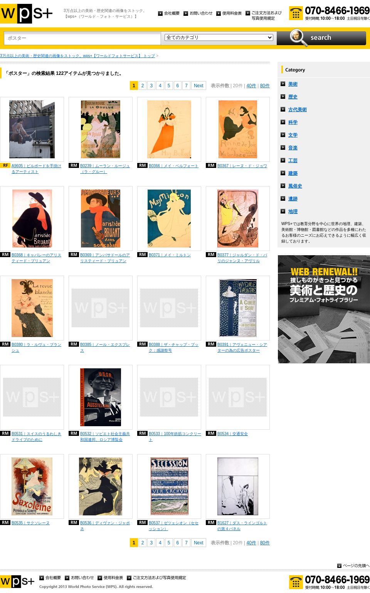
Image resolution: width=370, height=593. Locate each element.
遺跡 (293, 199)
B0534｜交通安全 (232, 434)
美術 (293, 84)
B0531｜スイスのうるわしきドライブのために (36, 437)
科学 (293, 122)
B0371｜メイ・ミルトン (170, 255)
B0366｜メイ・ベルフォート (173, 166)
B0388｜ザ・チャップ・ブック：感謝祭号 (173, 347)
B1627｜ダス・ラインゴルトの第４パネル (242, 526)
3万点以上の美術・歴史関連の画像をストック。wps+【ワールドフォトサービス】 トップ (77, 56)
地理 (293, 211)
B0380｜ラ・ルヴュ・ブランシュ (36, 347)
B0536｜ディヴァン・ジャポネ (105, 526)
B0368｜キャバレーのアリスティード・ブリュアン (36, 258)
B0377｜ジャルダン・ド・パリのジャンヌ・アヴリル (242, 258)
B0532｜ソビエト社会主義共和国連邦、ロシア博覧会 (105, 437)
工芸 (293, 160)
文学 (293, 135)
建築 (293, 173)
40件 (251, 85)
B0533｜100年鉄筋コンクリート (175, 437)
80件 (265, 85)
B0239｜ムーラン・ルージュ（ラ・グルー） (105, 169)
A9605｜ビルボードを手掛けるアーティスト (36, 169)
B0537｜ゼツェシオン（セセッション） (173, 526)
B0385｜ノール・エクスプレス (105, 347)
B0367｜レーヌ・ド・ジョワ (242, 166)
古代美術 (297, 109)
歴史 (293, 97)
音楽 (293, 148)
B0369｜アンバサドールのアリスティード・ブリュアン (105, 258)
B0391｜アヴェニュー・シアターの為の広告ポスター (242, 347)
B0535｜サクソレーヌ (31, 523)
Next (199, 85)
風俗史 (295, 186)
